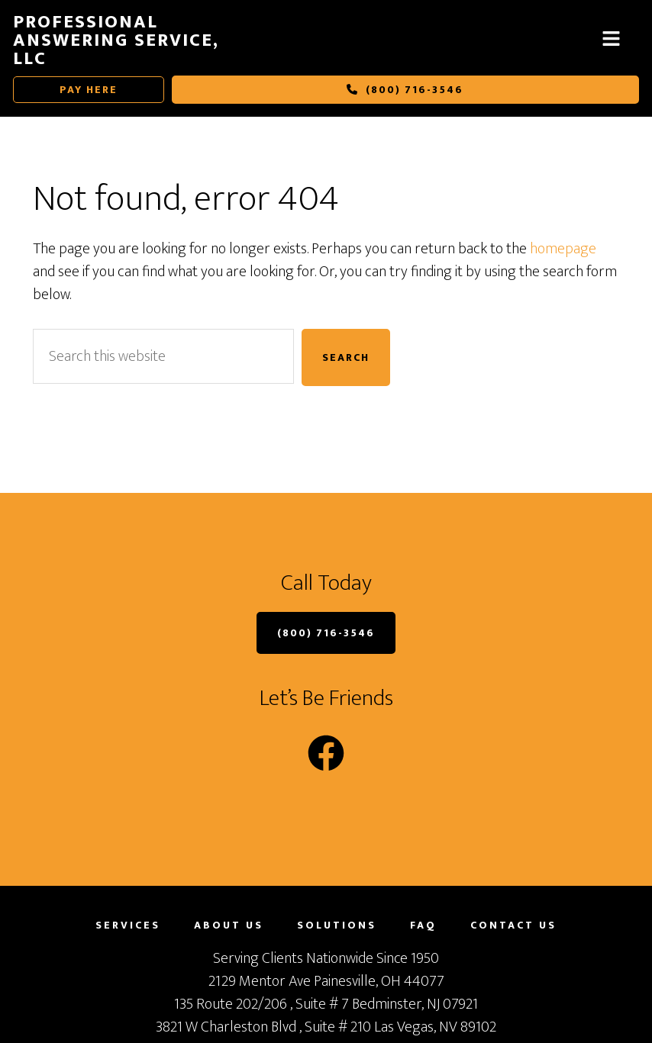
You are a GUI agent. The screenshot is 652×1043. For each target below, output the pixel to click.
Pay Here (89, 89)
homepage (563, 249)
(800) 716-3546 (405, 89)
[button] (611, 40)
